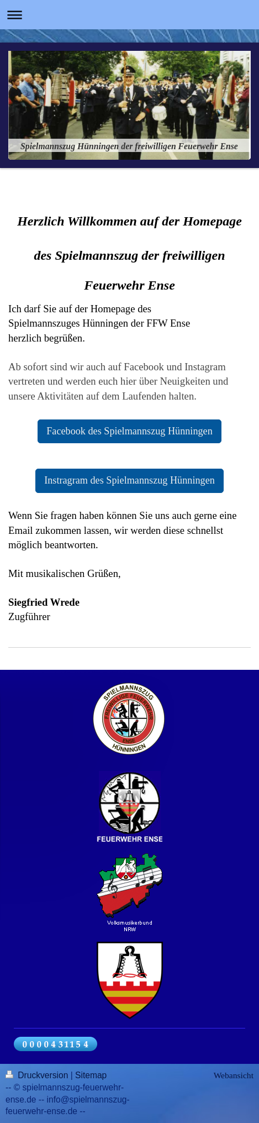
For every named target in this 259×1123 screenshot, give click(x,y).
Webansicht (233, 1075)
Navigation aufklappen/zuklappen (129, 15)
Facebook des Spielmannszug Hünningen (129, 431)
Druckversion (38, 1075)
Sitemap (91, 1075)
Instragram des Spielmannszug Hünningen (129, 480)
